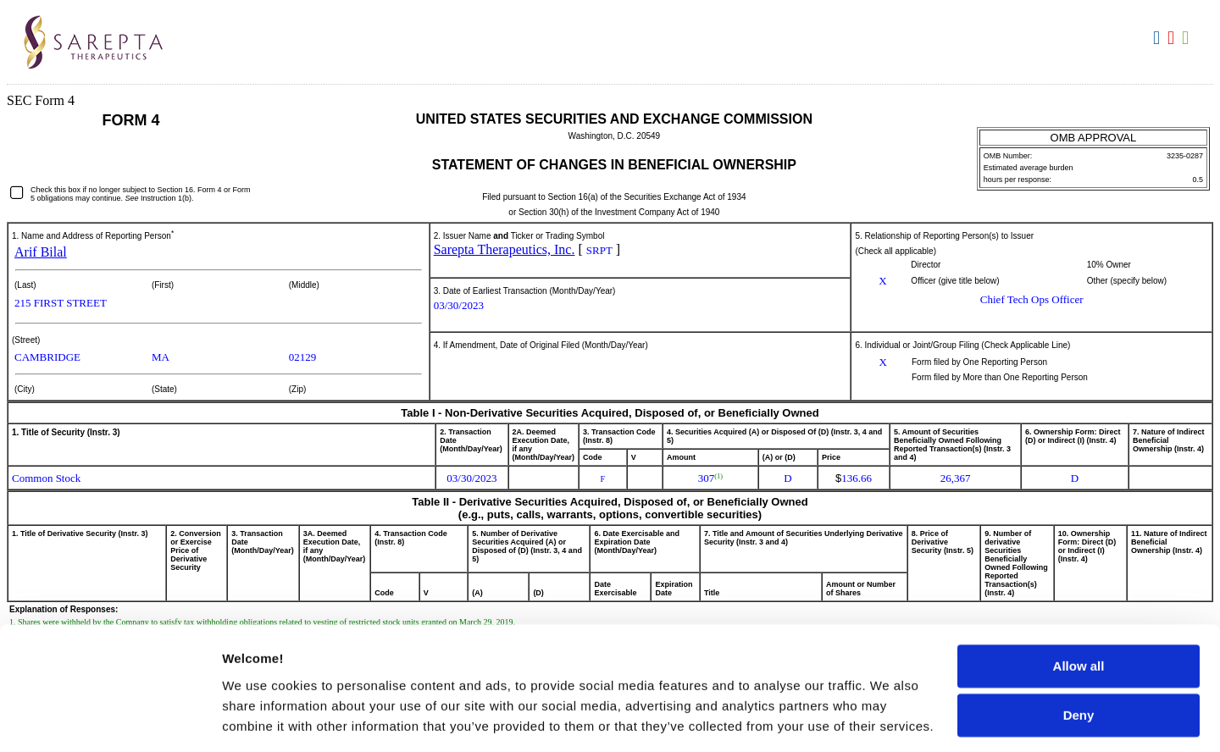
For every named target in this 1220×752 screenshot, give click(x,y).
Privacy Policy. (772, 672)
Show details (261, 718)
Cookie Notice (362, 651)
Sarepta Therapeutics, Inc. (504, 249)
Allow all (1079, 551)
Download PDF (1172, 38)
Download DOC (1158, 38)
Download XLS (1187, 38)
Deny (1079, 600)
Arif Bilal (40, 252)
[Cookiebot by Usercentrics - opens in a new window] (110, 719)
